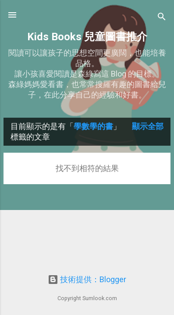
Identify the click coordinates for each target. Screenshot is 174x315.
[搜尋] (161, 17)
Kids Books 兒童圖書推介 (87, 37)
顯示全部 (147, 126)
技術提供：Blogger (87, 279)
